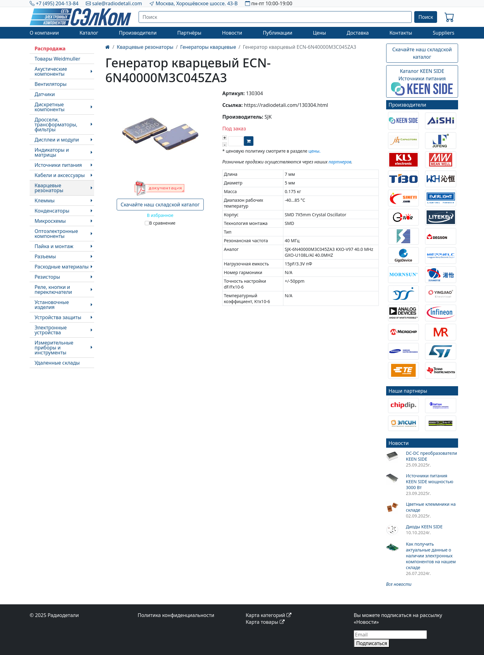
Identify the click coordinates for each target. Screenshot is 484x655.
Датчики (45, 94)
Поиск (425, 17)
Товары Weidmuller (57, 58)
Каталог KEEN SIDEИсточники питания (422, 81)
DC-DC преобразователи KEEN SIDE (431, 456)
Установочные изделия (52, 305)
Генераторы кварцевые (208, 47)
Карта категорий (268, 615)
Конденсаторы (52, 210)
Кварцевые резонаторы (49, 188)
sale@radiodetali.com (117, 3)
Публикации (277, 32)
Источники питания (58, 165)
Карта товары (265, 622)
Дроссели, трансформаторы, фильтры (56, 124)
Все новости (398, 584)
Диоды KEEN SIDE (424, 527)
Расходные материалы (62, 266)
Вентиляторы (51, 84)
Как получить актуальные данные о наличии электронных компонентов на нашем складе (431, 555)
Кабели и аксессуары (60, 175)
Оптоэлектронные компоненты (56, 233)
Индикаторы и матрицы (52, 152)
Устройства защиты (58, 317)
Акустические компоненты (51, 71)
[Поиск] (275, 17)
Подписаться (371, 643)
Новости (232, 32)
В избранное (160, 215)
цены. (314, 151)
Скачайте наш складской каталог (160, 204)
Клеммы (45, 200)
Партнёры (189, 32)
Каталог (88, 32)
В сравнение (162, 223)
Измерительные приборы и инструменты (54, 347)
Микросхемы (50, 221)
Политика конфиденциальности (176, 615)
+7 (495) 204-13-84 (57, 3)
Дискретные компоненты (50, 107)
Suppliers (443, 32)
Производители (137, 32)
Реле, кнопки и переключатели (53, 289)
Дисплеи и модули (57, 139)
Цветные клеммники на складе (431, 507)
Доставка (358, 32)
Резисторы (47, 276)
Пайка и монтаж (54, 246)
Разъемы (45, 256)
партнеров (339, 162)
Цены (319, 32)
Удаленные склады (57, 362)
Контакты (401, 32)
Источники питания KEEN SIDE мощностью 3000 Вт (429, 481)
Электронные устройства (51, 330)
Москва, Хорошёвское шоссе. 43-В (197, 3)
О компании (44, 32)
